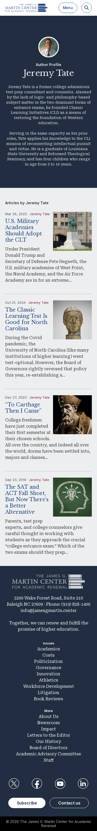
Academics (48, 649)
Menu (68, 7)
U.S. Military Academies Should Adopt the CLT (23, 230)
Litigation (48, 692)
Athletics (48, 680)
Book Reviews (48, 698)
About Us (48, 716)
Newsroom (48, 722)
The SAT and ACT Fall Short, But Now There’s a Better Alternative (27, 499)
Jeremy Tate (40, 214)
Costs (48, 655)
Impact (48, 729)
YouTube (60, 783)
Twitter (14, 783)
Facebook (37, 783)
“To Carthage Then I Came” (23, 407)
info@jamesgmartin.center (48, 610)
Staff (49, 760)
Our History (48, 741)
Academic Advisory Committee (48, 753)
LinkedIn (83, 783)
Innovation (48, 673)
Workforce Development (48, 686)
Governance (48, 667)
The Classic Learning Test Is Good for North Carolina (26, 319)
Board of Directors (48, 747)
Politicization (48, 661)
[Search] (86, 8)
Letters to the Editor (48, 735)
